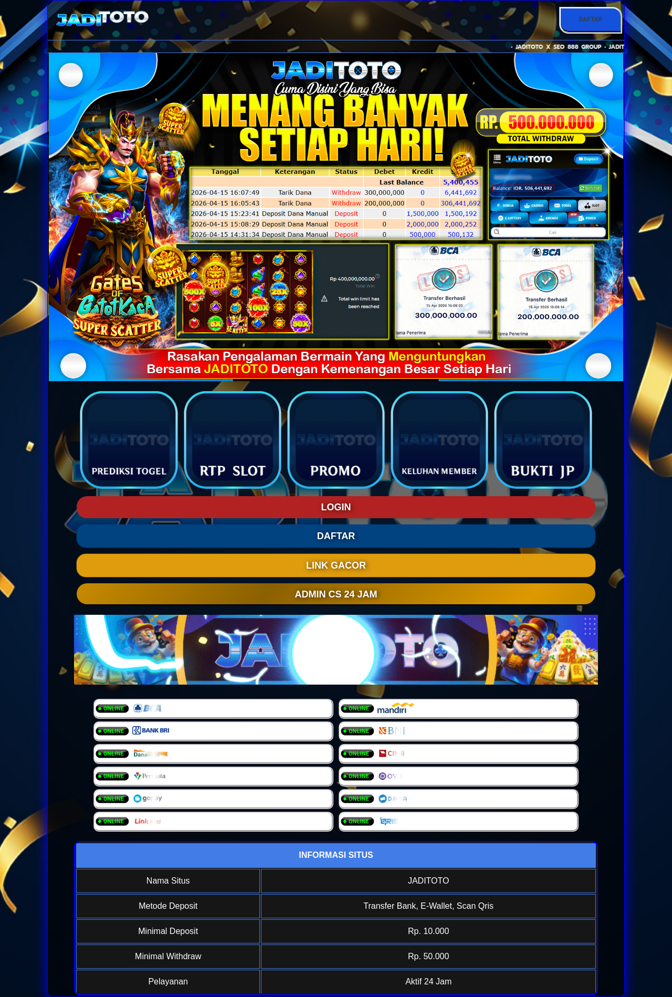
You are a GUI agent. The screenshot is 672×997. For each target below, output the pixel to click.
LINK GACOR (336, 565)
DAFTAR (590, 19)
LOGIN (336, 507)
